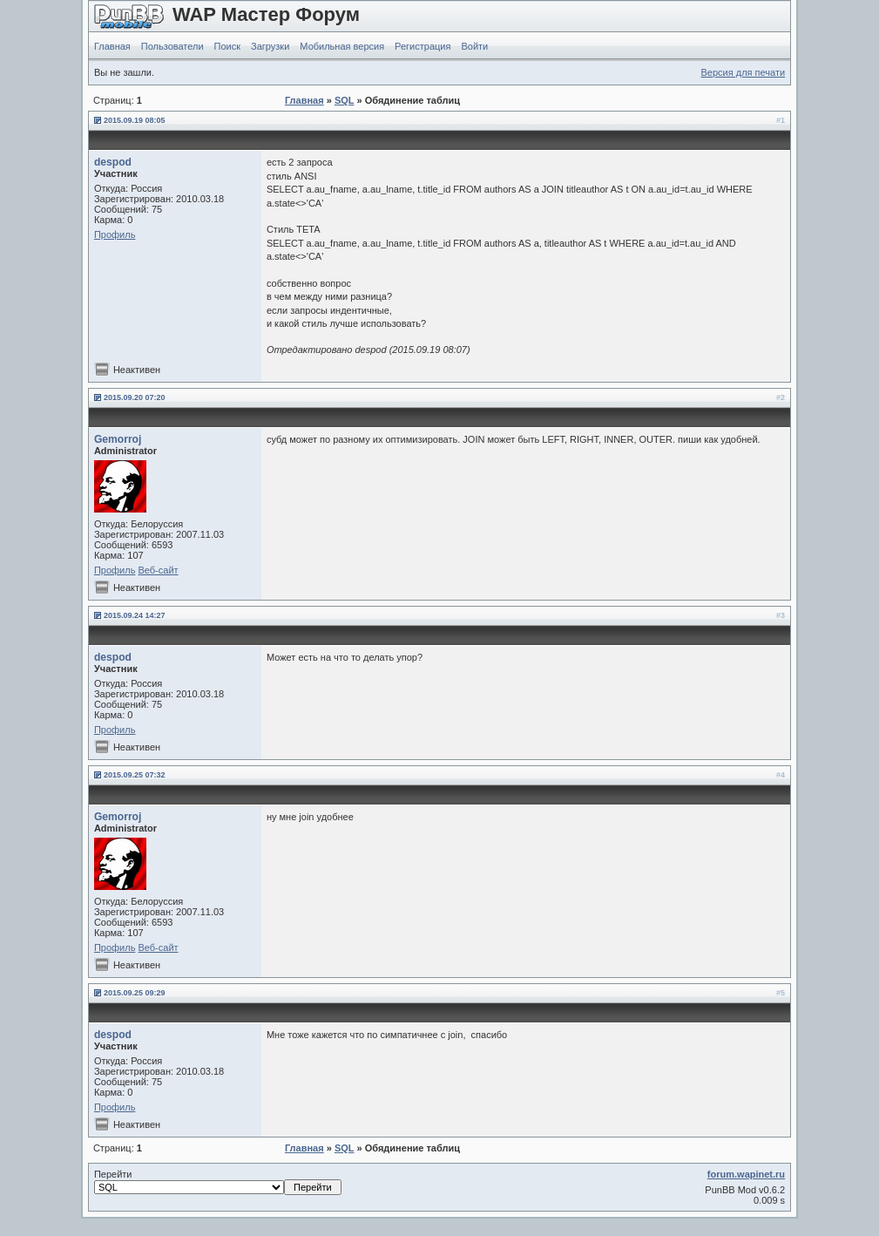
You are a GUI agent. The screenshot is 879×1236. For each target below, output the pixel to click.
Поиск (227, 46)
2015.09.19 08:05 (135, 120)
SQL (345, 100)
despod (113, 162)
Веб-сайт (158, 570)
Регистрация (422, 46)
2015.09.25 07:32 (135, 775)
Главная (112, 46)
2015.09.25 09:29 (135, 992)
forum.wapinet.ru (746, 1174)
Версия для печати (743, 72)
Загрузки (270, 46)
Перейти (217, 1182)
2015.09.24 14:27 (135, 615)
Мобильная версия (342, 46)
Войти (474, 46)
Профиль (115, 234)
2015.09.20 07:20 (135, 397)
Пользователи (172, 46)
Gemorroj (117, 439)
